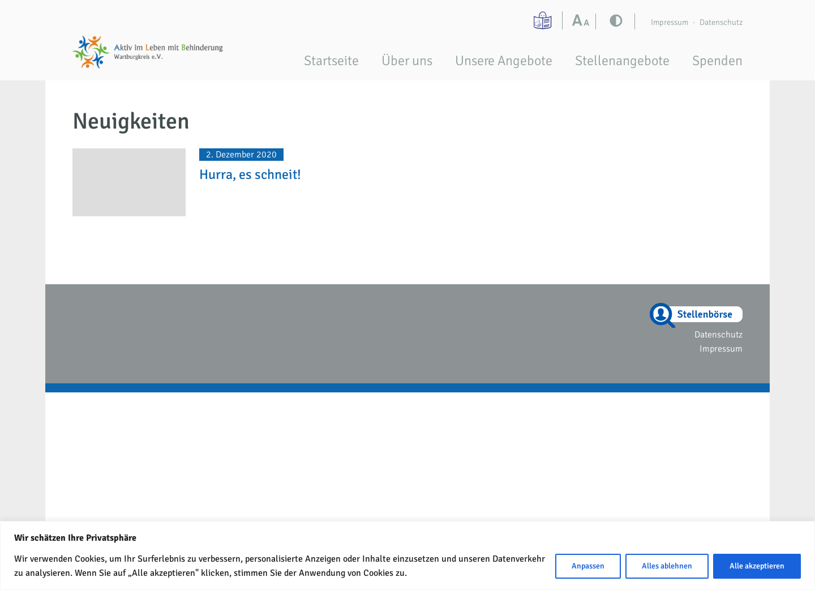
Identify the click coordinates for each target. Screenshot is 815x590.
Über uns (406, 60)
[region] (407, 555)
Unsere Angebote (503, 60)
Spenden (717, 60)
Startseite (331, 60)
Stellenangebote (622, 60)
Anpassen (588, 566)
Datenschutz (721, 22)
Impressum (669, 22)
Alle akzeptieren (757, 566)
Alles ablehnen (667, 566)
